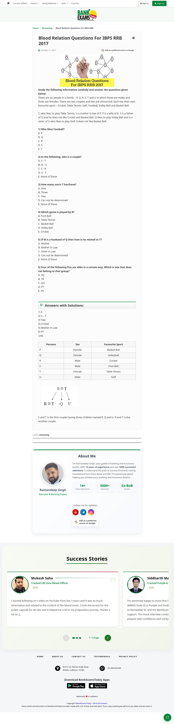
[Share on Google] (118, 50)
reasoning (44, 434)
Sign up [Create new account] (159, 3)
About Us (57, 668)
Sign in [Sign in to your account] (144, 3)
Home (36, 28)
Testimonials (102, 668)
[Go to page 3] (80, 649)
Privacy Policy (128, 668)
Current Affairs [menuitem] (20, 3)
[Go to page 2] (77, 649)
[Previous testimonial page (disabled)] (66, 649)
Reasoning (47, 28)
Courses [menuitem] (75, 3)
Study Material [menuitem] (49, 3)
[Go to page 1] (73, 649)
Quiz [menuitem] (63, 3)
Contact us (78, 668)
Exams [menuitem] (33, 3)
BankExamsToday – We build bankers (92, 715)
